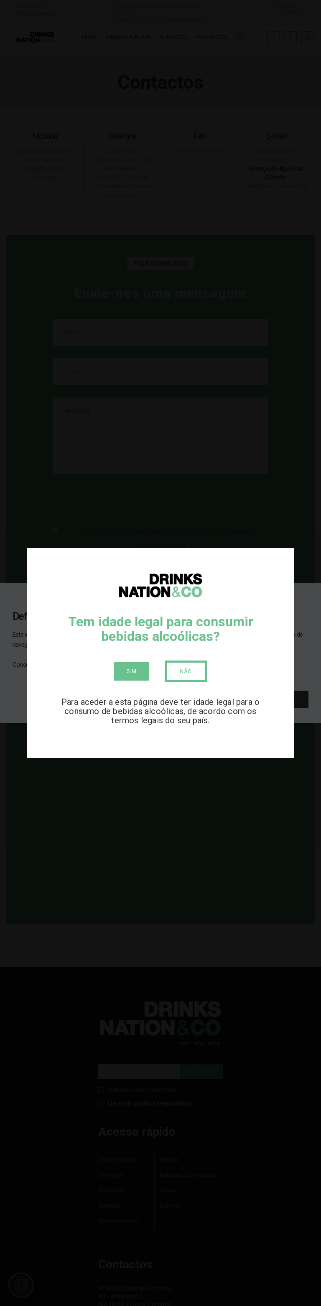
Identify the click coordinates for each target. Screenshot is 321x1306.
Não (185, 671)
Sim (131, 671)
